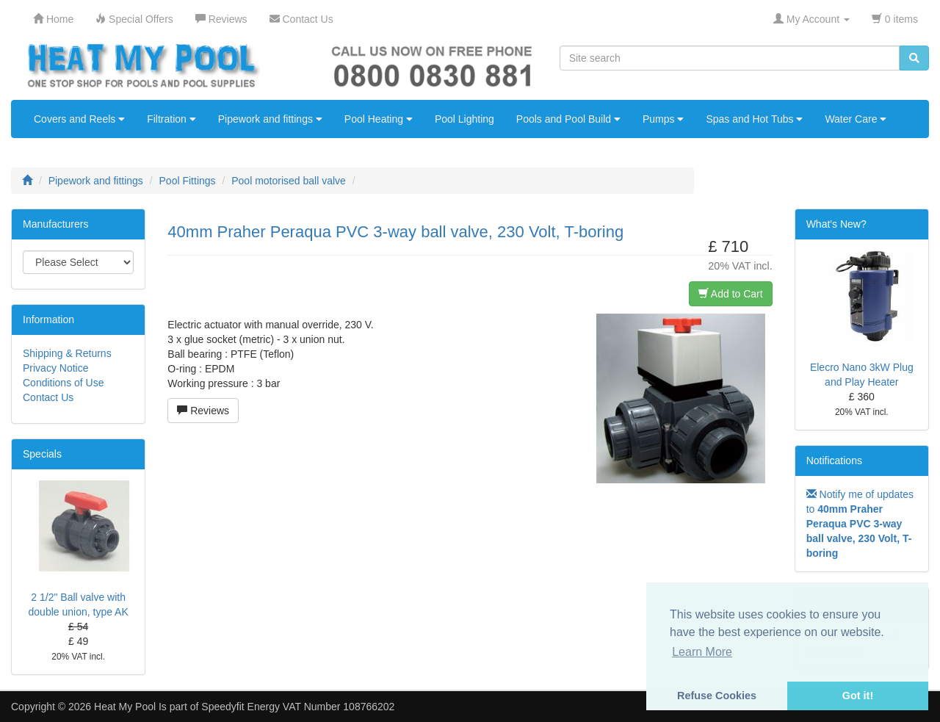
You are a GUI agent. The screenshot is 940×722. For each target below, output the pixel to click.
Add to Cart (730, 294)
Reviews (203, 410)
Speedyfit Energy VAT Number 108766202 (297, 706)
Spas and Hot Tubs (754, 119)
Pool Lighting (464, 119)
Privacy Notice (55, 368)
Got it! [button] (857, 695)
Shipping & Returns (67, 353)
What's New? (836, 224)
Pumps (663, 119)
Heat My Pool (125, 706)
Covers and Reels (79, 119)
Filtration (171, 119)
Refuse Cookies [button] (716, 695)
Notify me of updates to (860, 523)
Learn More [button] (702, 652)
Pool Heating (378, 119)
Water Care (855, 119)
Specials (42, 454)
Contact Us (48, 397)
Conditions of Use (63, 383)
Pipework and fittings (270, 119)
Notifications (834, 460)
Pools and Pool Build (568, 119)
